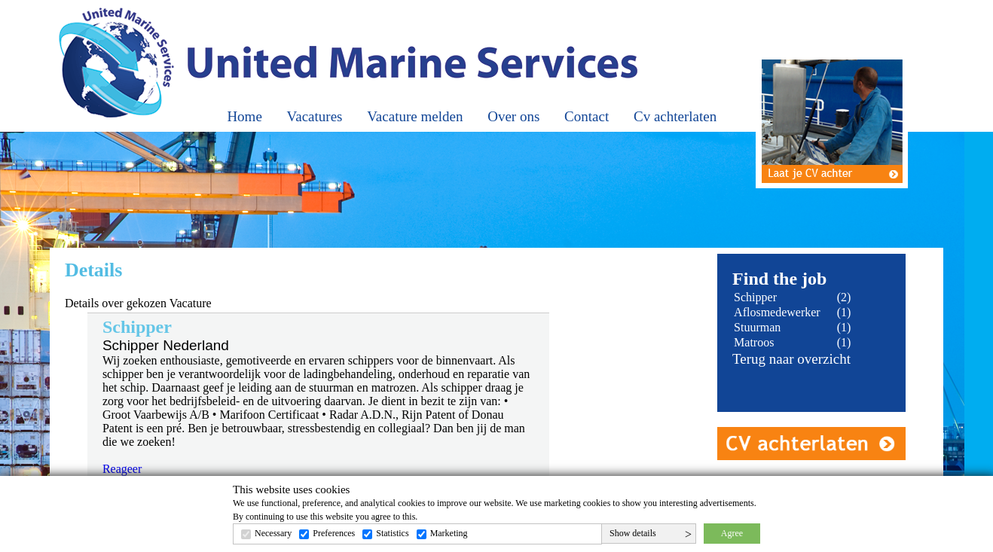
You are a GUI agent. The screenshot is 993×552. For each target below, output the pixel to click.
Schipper (755, 297)
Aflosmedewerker (777, 312)
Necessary (273, 533)
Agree (732, 533)
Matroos (754, 342)
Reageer (122, 468)
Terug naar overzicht (791, 359)
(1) (844, 312)
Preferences (334, 533)
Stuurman (757, 327)
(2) (844, 297)
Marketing (449, 533)
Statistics (392, 533)
